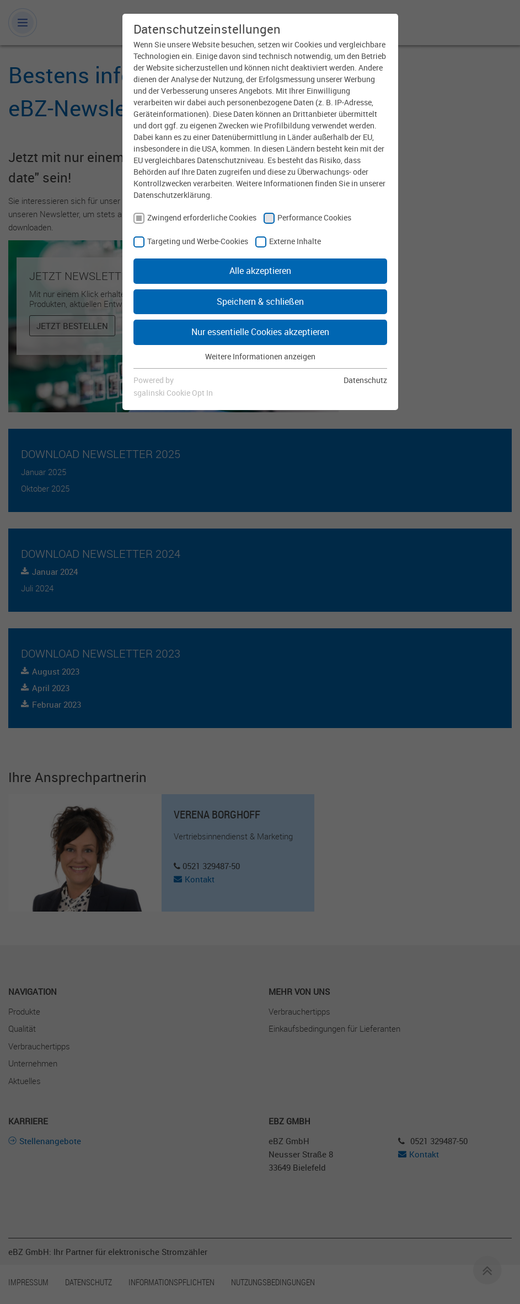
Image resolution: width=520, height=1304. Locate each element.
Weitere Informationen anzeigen (260, 356)
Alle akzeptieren (260, 271)
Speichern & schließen (260, 301)
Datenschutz (365, 380)
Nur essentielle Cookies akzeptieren (260, 332)
